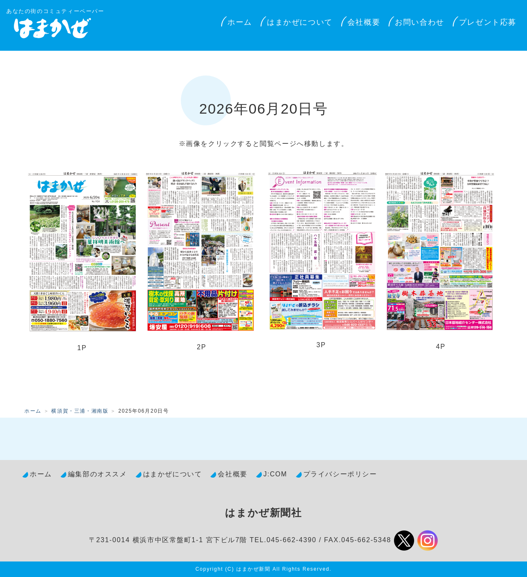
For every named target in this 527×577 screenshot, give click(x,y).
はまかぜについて (300, 22)
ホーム (239, 22)
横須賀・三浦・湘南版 (79, 411)
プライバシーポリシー (340, 474)
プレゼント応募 (488, 22)
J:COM (275, 474)
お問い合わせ (419, 22)
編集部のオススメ (97, 474)
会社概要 (363, 22)
